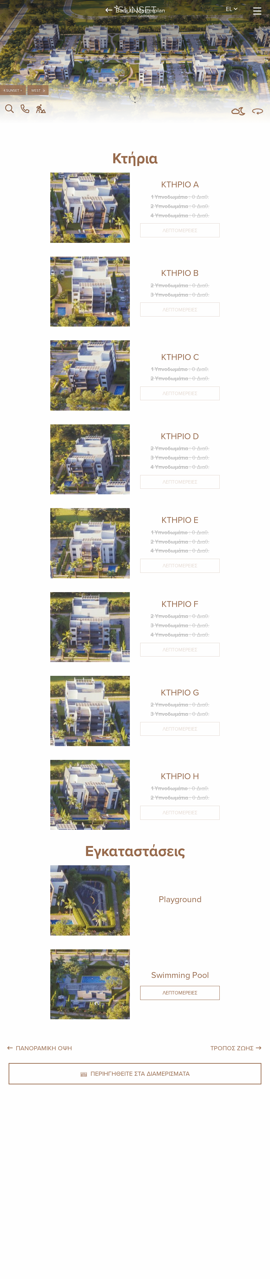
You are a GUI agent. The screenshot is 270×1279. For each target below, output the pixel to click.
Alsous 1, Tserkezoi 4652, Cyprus (127, 1209)
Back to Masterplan (135, 10)
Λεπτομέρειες (180, 230)
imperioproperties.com (197, 1209)
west (38, 90)
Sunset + (13, 90)
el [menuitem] (231, 9)
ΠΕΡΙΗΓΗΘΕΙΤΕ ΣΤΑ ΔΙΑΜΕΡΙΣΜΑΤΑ (135, 1073)
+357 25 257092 (65, 1209)
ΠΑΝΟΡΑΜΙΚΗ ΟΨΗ (44, 1048)
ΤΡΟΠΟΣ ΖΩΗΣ (231, 1048)
